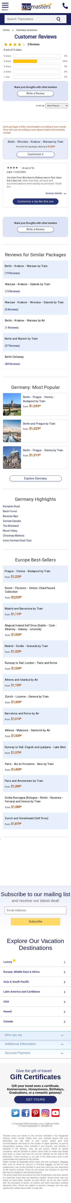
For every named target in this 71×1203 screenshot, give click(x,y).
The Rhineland (11, 525)
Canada (8, 1021)
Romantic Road (11, 506)
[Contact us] (66, 6)
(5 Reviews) (11, 309)
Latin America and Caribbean (21, 991)
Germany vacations (26, 30)
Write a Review (35, 93)
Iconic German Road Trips (17, 540)
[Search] (28, 19)
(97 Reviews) (12, 345)
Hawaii (7, 1011)
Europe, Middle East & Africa (21, 971)
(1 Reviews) (12, 327)
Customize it (35, 154)
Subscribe (35, 921)
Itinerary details (56, 193)
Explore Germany (35, 478)
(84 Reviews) (12, 363)
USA (6, 1001)
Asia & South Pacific (16, 981)
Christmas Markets (13, 535)
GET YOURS (35, 1099)
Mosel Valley (10, 530)
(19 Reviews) (12, 273)
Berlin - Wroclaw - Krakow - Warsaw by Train (35, 141)
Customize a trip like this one (36, 201)
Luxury (9, 961)
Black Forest (10, 511)
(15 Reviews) (12, 291)
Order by (52, 105)
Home (6, 30)
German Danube (12, 521)
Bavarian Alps (10, 516)
